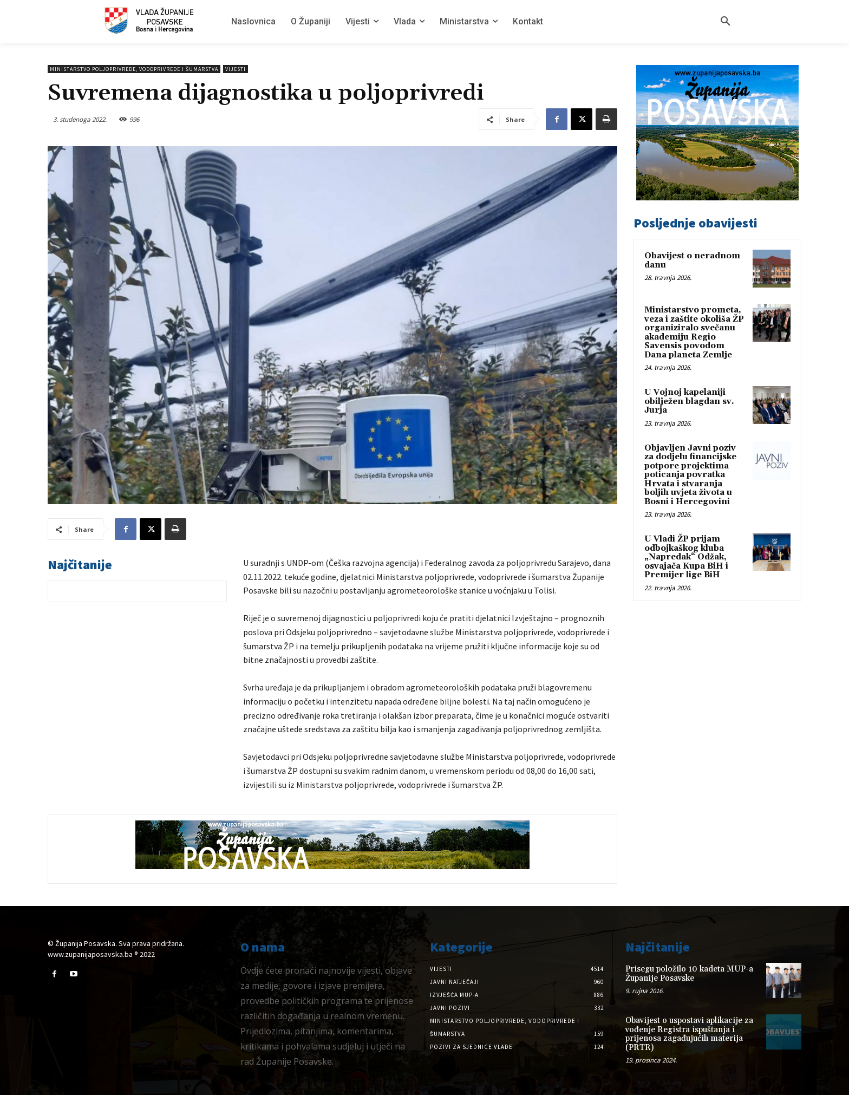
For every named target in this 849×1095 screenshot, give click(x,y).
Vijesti (235, 69)
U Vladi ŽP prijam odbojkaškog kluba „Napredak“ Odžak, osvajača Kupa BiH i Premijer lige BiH (686, 557)
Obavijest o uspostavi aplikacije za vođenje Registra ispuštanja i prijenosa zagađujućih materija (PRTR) (689, 1034)
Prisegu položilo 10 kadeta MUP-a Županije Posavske (689, 973)
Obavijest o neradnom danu (692, 260)
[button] (725, 21)
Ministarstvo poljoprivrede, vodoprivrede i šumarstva (134, 69)
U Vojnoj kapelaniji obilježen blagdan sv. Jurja (689, 401)
